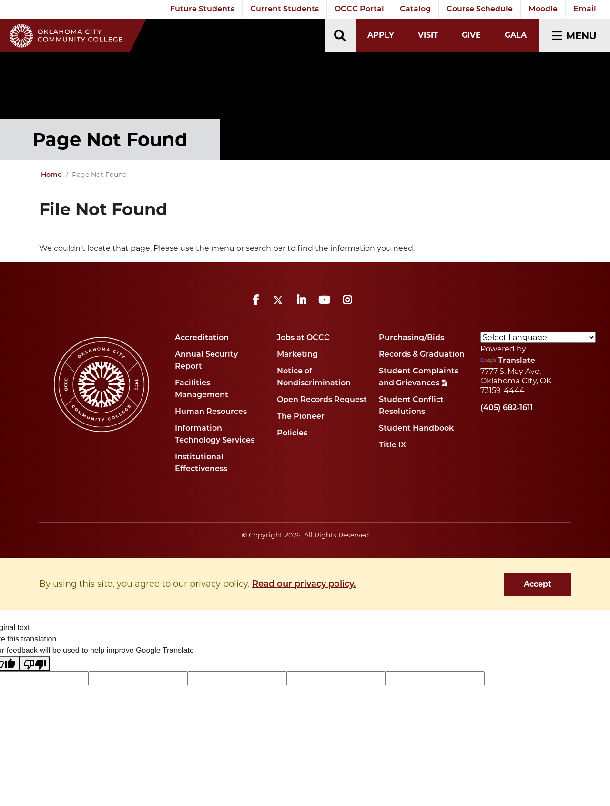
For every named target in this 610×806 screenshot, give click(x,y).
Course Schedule (480, 9)
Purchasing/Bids (411, 338)
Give (471, 35)
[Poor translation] (35, 663)
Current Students (284, 9)
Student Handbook (416, 429)
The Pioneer (301, 417)
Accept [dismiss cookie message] (537, 584)
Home (51, 175)
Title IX (392, 445)
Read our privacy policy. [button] (304, 584)
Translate (507, 361)
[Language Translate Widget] (538, 337)
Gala (516, 35)
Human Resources (211, 412)
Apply (380, 35)
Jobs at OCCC (303, 338)
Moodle (543, 9)
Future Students (202, 9)
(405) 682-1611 (506, 408)
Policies (292, 433)
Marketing (297, 355)
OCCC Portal (359, 9)
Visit (428, 35)
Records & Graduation (422, 355)
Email (584, 9)
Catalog (415, 9)
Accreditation (202, 338)
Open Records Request (322, 400)
